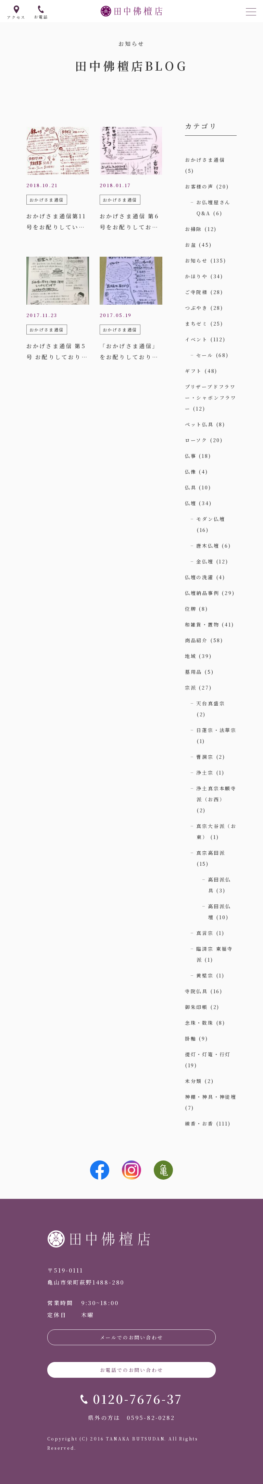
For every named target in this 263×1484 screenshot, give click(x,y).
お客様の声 (199, 186)
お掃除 (193, 229)
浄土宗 (204, 772)
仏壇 (191, 503)
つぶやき (196, 307)
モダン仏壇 (210, 518)
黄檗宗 (204, 975)
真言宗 (204, 932)
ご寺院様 (196, 292)
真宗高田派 (210, 852)
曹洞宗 (204, 756)
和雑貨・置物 (202, 624)
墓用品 (193, 671)
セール (204, 355)
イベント (196, 339)
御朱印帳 (196, 1006)
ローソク (196, 440)
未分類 (193, 1081)
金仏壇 (204, 561)
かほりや (196, 276)
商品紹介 (196, 640)
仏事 (191, 455)
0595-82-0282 (151, 1418)
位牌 (191, 608)
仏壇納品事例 (202, 592)
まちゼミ (196, 323)
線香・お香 (199, 1123)
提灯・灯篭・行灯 (208, 1054)
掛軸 (191, 1038)
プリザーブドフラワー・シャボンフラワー (211, 397)
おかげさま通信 (205, 159)
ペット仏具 (199, 424)
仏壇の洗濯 (199, 577)
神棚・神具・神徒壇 (211, 1096)
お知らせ (196, 260)
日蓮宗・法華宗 (216, 730)
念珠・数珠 (199, 1022)
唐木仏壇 (207, 545)
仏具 (191, 487)
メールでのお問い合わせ (131, 1337)
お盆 (191, 244)
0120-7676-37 (138, 1398)
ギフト (193, 370)
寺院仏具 (196, 991)
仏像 (191, 471)
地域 (191, 656)
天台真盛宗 (210, 703)
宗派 (191, 687)
